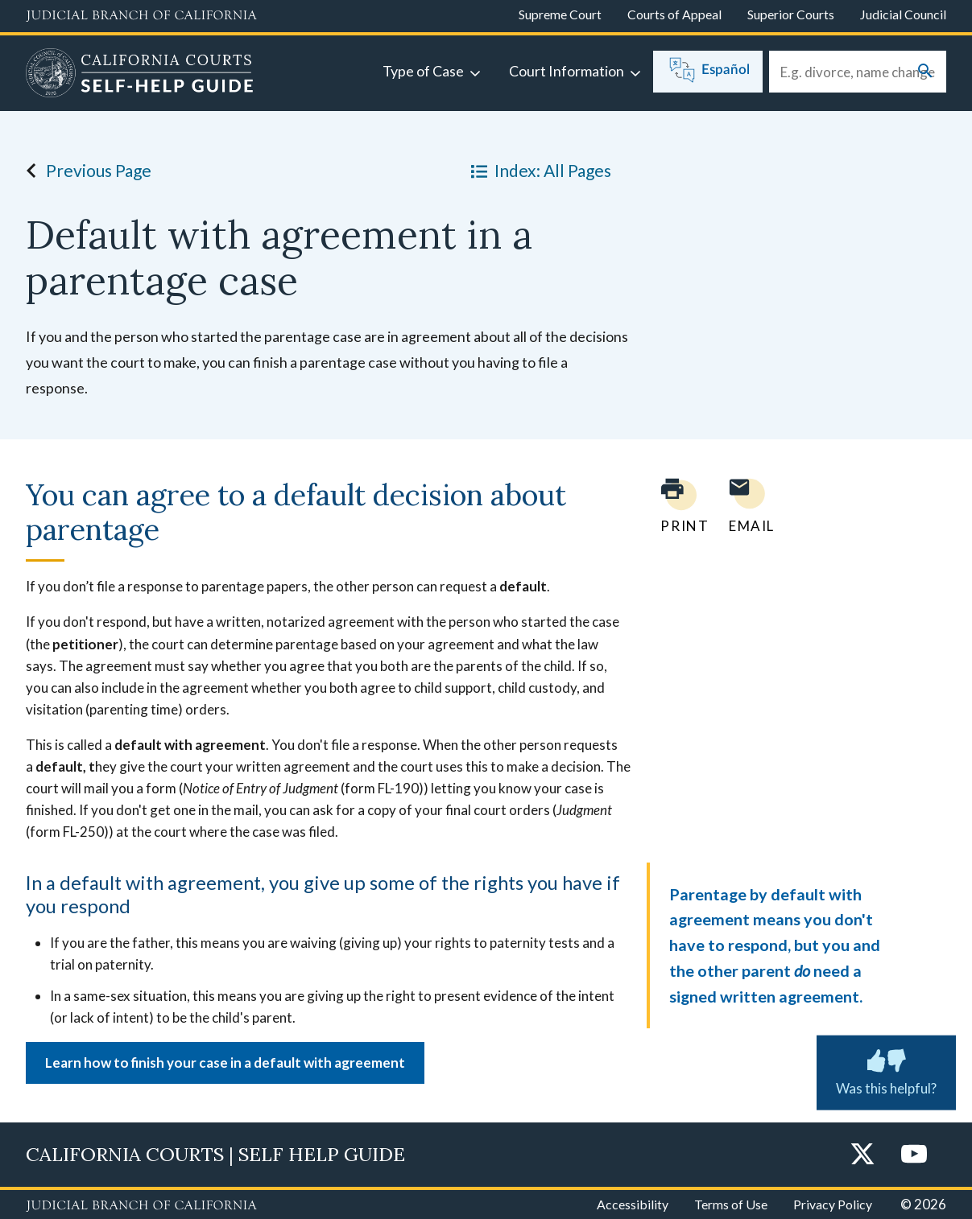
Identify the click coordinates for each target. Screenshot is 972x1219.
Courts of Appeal (674, 14)
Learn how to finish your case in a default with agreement (225, 1062)
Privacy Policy (832, 1204)
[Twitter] (862, 1155)
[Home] (140, 75)
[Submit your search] (925, 72)
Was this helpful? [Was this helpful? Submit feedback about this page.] (886, 1069)
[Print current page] (674, 505)
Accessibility (632, 1204)
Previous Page (84, 170)
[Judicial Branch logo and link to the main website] (141, 16)
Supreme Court (560, 14)
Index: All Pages (538, 170)
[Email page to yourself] (747, 505)
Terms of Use (730, 1204)
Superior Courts (790, 14)
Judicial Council (903, 14)
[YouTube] (914, 1155)
